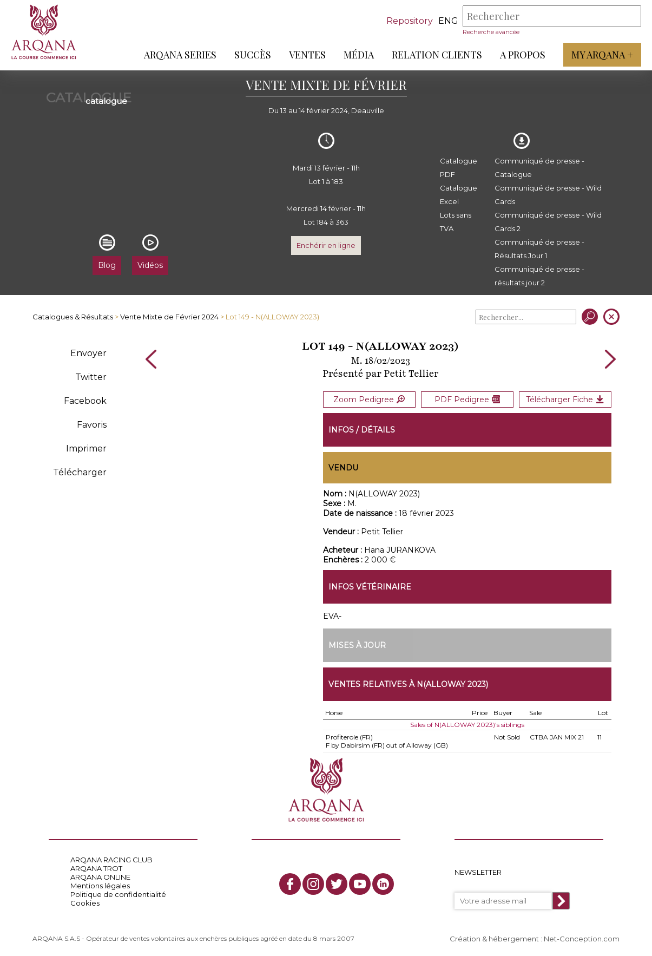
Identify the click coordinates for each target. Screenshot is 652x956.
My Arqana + (602, 54)
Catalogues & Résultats (72, 316)
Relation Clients (437, 54)
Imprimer (86, 448)
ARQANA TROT (96, 867)
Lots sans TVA (455, 222)
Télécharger (80, 472)
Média (359, 54)
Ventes (307, 54)
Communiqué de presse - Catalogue (539, 167)
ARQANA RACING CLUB (111, 859)
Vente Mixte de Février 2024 (169, 316)
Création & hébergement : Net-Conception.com (535, 938)
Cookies (85, 902)
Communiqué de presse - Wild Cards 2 (548, 222)
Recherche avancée (491, 32)
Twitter (91, 377)
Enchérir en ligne (326, 245)
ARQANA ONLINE (100, 876)
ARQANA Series (180, 54)
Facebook (85, 401)
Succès (252, 54)
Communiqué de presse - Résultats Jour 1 (539, 249)
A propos (522, 54)
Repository (409, 21)
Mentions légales (100, 885)
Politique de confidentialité (118, 893)
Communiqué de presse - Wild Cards (548, 195)
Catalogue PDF (458, 167)
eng (448, 21)
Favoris (92, 425)
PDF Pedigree (467, 399)
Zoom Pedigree (369, 399)
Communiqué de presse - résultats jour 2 (539, 276)
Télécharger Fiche (565, 399)
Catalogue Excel (458, 195)
